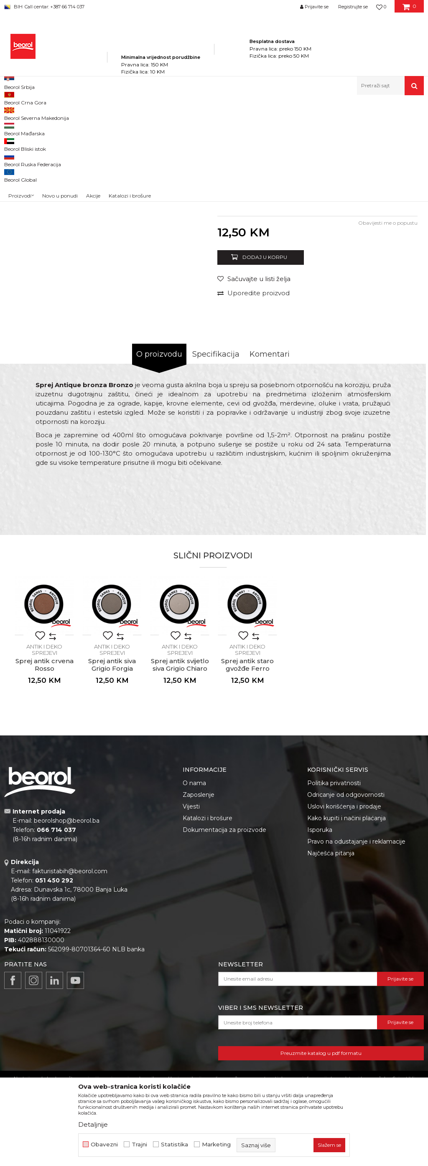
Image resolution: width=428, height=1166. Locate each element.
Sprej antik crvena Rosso (44, 772)
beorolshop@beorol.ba (66, 928)
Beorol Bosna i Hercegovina (37, 113)
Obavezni (104, 1144)
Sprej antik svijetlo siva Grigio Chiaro (180, 772)
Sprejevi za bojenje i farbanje (184, 113)
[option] (30, 175)
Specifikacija (215, 461)
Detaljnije (93, 1124)
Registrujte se (353, 7)
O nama (194, 891)
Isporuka (319, 937)
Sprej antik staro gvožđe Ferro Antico (247, 776)
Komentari (270, 461)
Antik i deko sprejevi (248, 113)
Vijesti (191, 914)
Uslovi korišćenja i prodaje (344, 914)
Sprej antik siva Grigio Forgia (112, 772)
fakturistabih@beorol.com (69, 979)
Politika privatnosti (334, 891)
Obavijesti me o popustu (388, 330)
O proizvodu (159, 461)
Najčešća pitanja (330, 961)
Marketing (216, 1144)
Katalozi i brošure (207, 926)
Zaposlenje (198, 902)
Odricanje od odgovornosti (346, 902)
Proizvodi (87, 113)
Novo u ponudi (60, 87)
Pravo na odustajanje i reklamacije (356, 949)
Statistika (174, 1144)
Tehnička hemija (124, 113)
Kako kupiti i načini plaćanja (346, 926)
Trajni (139, 1144)
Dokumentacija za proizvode (224, 937)
